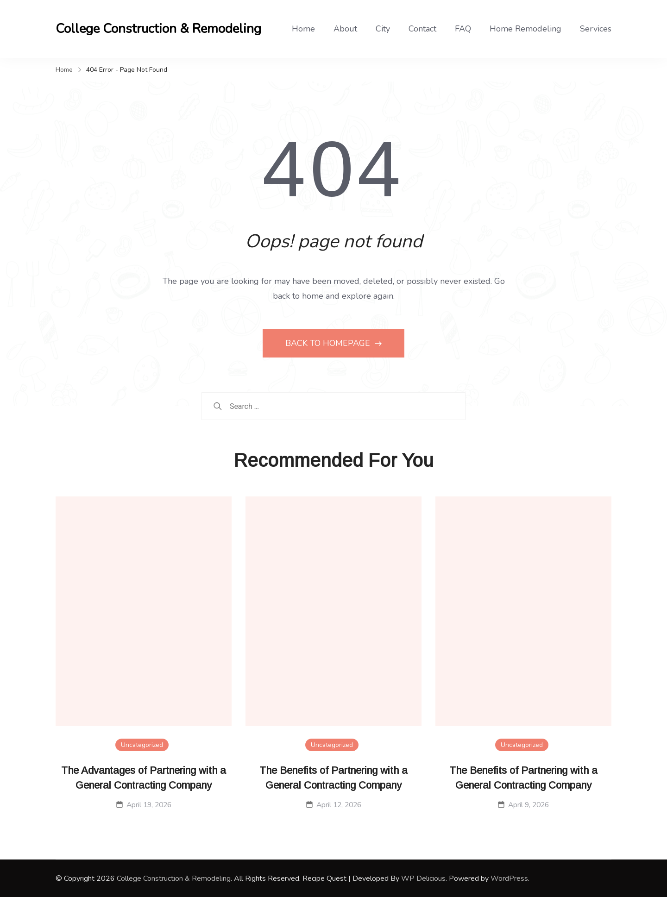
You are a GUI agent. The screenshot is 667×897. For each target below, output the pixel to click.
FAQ (463, 28)
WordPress (509, 878)
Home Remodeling (525, 28)
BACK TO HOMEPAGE (328, 343)
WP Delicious (423, 878)
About (345, 28)
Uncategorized (142, 744)
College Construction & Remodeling (158, 29)
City (383, 28)
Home (303, 28)
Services (595, 28)
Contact (422, 28)
